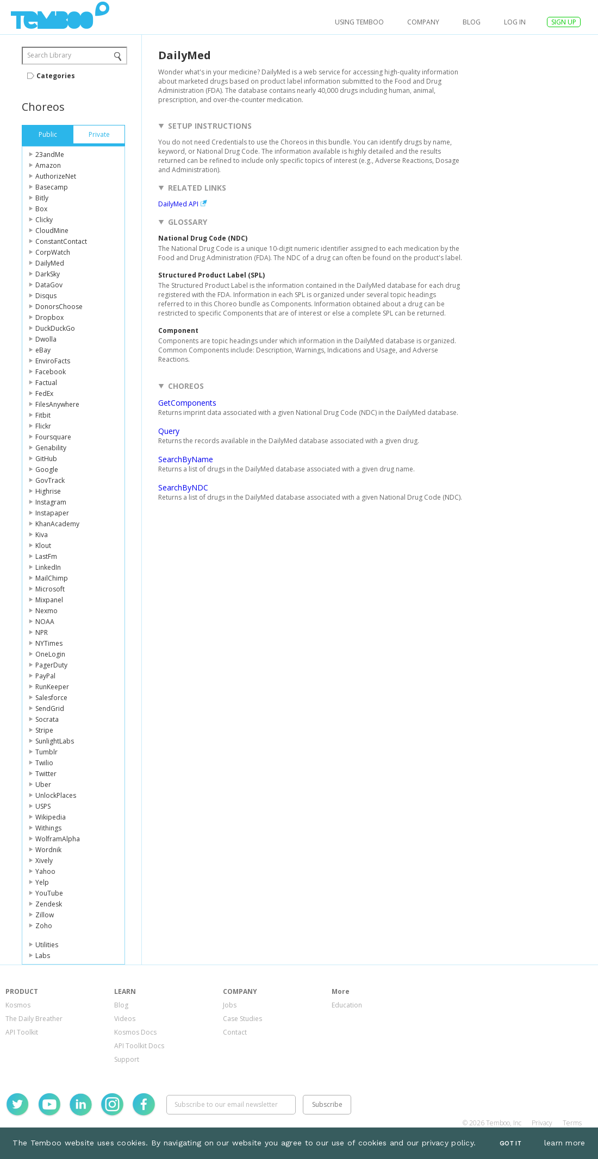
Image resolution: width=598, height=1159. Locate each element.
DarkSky (47, 274)
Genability (50, 447)
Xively (44, 860)
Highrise (48, 491)
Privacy (542, 1122)
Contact (235, 1032)
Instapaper (52, 513)
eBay (43, 350)
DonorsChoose (59, 306)
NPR (41, 632)
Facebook (50, 371)
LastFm (46, 556)
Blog (472, 22)
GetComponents (187, 403)
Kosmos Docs (135, 1032)
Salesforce (51, 697)
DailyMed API (178, 204)
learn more (564, 1142)
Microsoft (50, 589)
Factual (46, 382)
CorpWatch (52, 252)
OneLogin (50, 654)
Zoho (43, 925)
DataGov (49, 284)
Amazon (48, 165)
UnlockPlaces (55, 795)
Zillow (44, 914)
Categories (55, 75)
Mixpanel (49, 599)
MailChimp (51, 578)
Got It (510, 1143)
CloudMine (51, 230)
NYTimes (49, 643)
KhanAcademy (57, 523)
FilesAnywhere (57, 404)
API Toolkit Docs (139, 1045)
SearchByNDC (183, 487)
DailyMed (49, 263)
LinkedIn (48, 567)
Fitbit (43, 415)
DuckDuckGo (55, 328)
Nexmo (46, 610)
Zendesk (48, 904)
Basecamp (51, 187)
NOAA (44, 621)
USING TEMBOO (359, 22)
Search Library (49, 55)
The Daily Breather (34, 1018)
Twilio (44, 762)
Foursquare (53, 437)
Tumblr (46, 752)
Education (347, 1005)
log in (515, 22)
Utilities (46, 944)
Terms (572, 1122)
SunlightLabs (54, 741)
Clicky (44, 219)
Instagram (50, 502)
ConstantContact (61, 241)
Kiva (41, 534)
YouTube (49, 893)
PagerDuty (51, 665)
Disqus (46, 295)
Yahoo (45, 871)
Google (46, 469)
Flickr (43, 426)
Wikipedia (50, 817)
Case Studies (242, 1018)
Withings (48, 828)
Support (126, 1059)
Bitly (41, 198)
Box (41, 208)
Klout (43, 545)
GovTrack (50, 480)
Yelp (42, 882)
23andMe (49, 154)
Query (168, 431)
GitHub (46, 458)
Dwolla (46, 339)
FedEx (44, 393)
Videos (124, 1018)
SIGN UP (563, 22)
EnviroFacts (52, 361)
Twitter (46, 773)
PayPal (45, 676)
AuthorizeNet (55, 176)
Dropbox (49, 317)
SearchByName (185, 459)
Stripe (44, 730)
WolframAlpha (57, 838)
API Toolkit (21, 1032)
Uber (43, 784)
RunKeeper (52, 686)
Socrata (47, 719)
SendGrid (49, 708)
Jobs (229, 1005)
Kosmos (17, 1005)
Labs (42, 955)
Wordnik (48, 849)
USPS (43, 806)
